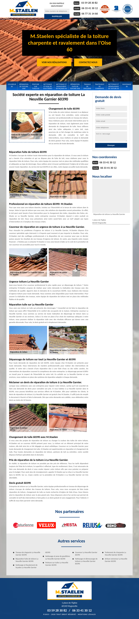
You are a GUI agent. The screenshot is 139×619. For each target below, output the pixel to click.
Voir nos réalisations (54, 62)
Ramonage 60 (126, 85)
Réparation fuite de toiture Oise (75, 86)
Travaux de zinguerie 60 (87, 86)
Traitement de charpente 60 (99, 86)
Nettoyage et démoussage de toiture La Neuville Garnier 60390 (86, 561)
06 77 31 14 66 (90, 13)
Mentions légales (87, 614)
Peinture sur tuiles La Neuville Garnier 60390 (56, 563)
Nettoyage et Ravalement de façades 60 (61, 86)
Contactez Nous (88, 62)
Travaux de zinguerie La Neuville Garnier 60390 (28, 553)
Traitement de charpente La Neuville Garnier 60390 (115, 553)
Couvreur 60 (12, 85)
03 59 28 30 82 (89, 2)
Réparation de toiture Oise (23, 86)
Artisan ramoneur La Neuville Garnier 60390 (116, 560)
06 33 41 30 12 (90, 8)
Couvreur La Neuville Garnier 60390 (86, 553)
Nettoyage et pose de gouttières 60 (47, 86)
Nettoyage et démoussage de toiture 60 (113, 86)
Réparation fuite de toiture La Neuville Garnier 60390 (27, 560)
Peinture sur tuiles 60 (35, 86)
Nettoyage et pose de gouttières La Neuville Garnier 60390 (57, 557)
